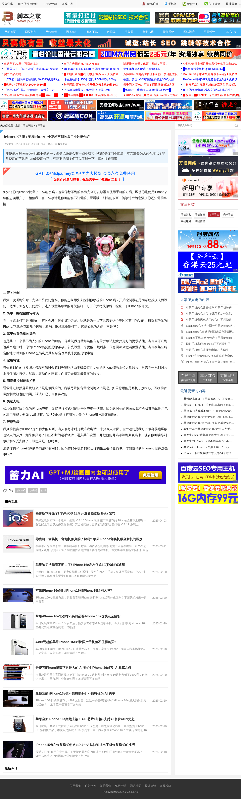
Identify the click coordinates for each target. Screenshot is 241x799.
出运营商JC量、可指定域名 (21, 63)
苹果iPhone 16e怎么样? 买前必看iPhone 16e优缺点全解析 (78, 616)
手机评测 (186, 221)
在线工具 (67, 3)
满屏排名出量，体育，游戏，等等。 (145, 63)
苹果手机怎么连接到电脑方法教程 (207, 349)
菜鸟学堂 (7, 3)
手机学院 (28, 125)
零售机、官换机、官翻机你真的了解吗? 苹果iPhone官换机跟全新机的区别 (89, 539)
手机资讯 (186, 214)
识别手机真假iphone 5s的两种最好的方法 (211, 343)
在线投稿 (165, 785)
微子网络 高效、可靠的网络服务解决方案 (149, 84)
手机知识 (200, 214)
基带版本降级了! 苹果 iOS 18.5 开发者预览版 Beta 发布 (75, 513)
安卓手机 (228, 214)
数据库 (111, 31)
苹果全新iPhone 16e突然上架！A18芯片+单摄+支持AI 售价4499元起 (85, 719)
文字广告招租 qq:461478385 (81, 63)
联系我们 (105, 785)
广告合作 (90, 785)
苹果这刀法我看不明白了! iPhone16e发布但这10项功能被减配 (80, 565)
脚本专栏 (71, 31)
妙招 (43, 490)
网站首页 (10, 31)
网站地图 (135, 785)
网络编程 (51, 31)
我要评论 (61, 144)
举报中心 (192, 4)
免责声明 (120, 785)
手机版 (172, 3)
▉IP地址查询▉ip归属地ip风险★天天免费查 (91, 74)
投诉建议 (150, 785)
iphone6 (20, 490)
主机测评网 (50, 3)
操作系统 (168, 31)
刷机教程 (200, 221)
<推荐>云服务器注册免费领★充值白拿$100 (210, 63)
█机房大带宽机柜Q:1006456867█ (204, 69)
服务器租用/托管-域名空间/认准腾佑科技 (208, 89)
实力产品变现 (12, 74)
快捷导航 (233, 3)
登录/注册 (153, 3)
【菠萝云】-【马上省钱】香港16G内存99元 (31, 69)
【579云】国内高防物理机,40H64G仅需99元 (32, 79)
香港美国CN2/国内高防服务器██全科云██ (31, 95)
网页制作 (30, 31)
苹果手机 (40, 125)
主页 (17, 125)
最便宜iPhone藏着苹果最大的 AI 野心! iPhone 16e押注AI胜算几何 (83, 667)
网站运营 (189, 31)
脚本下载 (92, 31)
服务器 (129, 31)
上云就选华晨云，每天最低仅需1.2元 (87, 89)
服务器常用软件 (28, 3)
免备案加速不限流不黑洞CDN (141, 69)
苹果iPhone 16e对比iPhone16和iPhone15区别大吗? (74, 590)
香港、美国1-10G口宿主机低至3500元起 (148, 79)
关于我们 (75, 785)
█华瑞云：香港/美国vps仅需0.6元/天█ (147, 89)
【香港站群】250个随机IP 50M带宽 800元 (90, 79)
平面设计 (209, 31)
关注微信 (214, 3)
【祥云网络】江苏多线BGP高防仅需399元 (209, 84)
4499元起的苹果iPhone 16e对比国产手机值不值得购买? (76, 642)
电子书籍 (148, 31)
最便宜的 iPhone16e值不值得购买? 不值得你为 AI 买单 (75, 693)
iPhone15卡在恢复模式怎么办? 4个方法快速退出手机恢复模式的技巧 (85, 745)
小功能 (33, 490)
